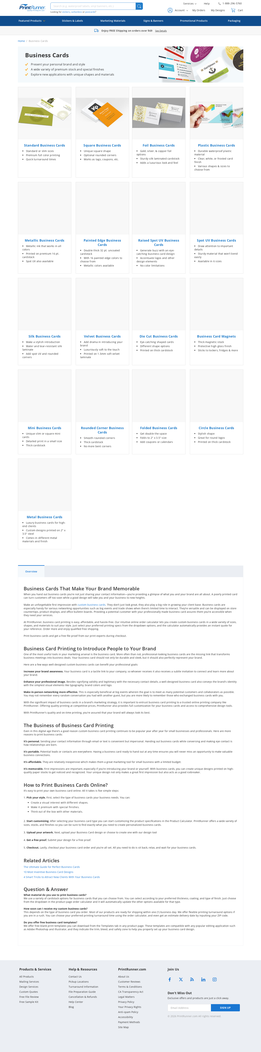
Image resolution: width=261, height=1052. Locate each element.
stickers (66, 11)
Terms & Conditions (130, 986)
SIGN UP (225, 1007)
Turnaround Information (83, 986)
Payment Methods (129, 1022)
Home (21, 41)
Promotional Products (194, 20)
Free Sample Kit (28, 1002)
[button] (139, 6)
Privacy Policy (126, 1002)
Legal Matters (126, 997)
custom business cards (91, 604)
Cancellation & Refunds (83, 997)
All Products (26, 976)
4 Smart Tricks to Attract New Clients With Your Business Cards (62, 877)
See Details (161, 30)
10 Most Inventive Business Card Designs (48, 872)
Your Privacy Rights (129, 1007)
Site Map (123, 1027)
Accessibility (125, 1017)
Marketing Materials (112, 20)
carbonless (76, 11)
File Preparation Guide (82, 991)
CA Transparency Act (130, 991)
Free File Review (29, 997)
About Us (123, 976)
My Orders (198, 10)
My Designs (218, 10)
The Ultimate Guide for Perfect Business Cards (52, 867)
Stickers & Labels (72, 20)
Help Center (76, 1002)
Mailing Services (29, 981)
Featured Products (32, 22)
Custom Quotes (28, 991)
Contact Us (75, 976)
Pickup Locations (79, 981)
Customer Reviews (129, 981)
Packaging (234, 20)
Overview (31, 571)
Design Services (28, 986)
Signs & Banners (153, 20)
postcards (90, 11)
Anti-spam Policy (128, 1012)
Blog (71, 1007)
